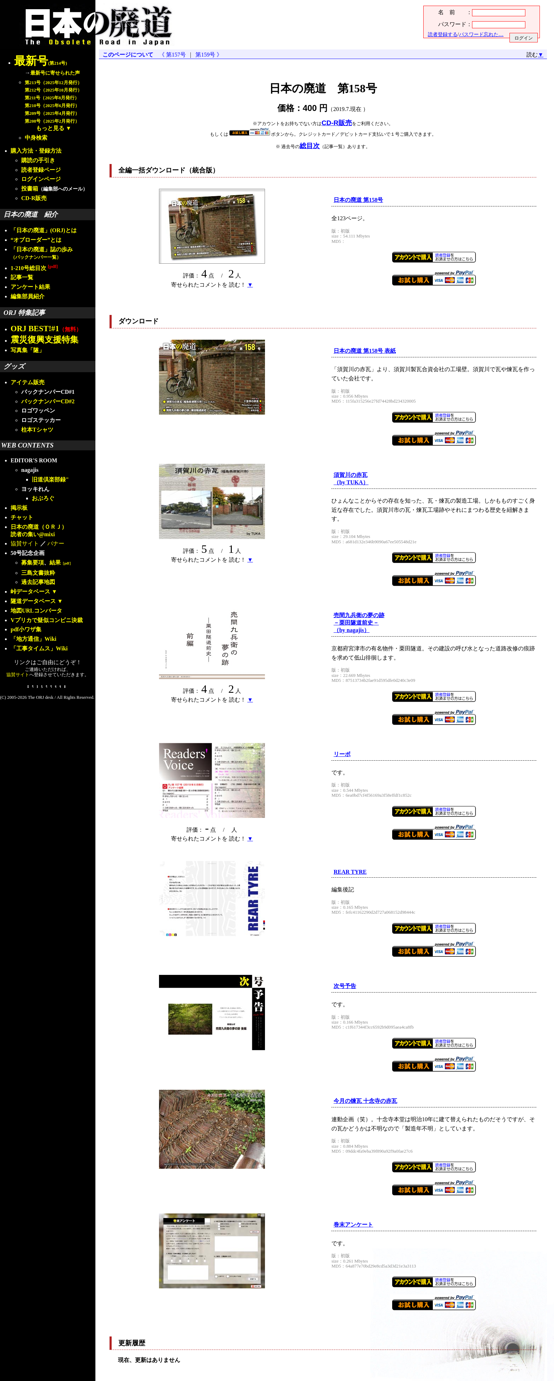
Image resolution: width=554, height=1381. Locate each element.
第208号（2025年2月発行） (52, 121)
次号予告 (345, 986)
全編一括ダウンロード (151, 170)
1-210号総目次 (34, 268)
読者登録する (443, 34)
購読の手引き (38, 160)
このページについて (127, 55)
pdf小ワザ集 (26, 629)
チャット (22, 517)
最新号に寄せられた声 (55, 73)
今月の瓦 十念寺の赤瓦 (365, 1101)
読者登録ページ (41, 170)
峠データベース (30, 592)
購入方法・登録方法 (36, 151)
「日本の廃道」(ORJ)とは (44, 230)
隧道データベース (33, 601)
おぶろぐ (43, 498)
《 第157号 (174, 55)
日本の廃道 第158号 (358, 200)
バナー (55, 543)
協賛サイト (25, 543)
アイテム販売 (28, 382)
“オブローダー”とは (36, 240)
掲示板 (19, 508)
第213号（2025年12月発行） (53, 82)
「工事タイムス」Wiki (39, 648)
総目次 (310, 146)
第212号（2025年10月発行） (53, 90)
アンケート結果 (30, 287)
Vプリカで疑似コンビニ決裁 (47, 620)
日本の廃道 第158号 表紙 (365, 351)
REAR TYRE (350, 872)
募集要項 (32, 563)
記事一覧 (22, 277)
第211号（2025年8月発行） (52, 97)
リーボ (342, 754)
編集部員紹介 (28, 296)
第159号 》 (207, 55)
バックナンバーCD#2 (48, 401)
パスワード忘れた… (481, 34)
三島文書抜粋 (38, 573)
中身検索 (36, 138)
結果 (61, 563)
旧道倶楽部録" (50, 479)
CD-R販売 (34, 198)
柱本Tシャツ (37, 430)
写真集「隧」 (28, 350)
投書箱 (29, 189)
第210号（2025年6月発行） (52, 105)
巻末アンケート (353, 1225)
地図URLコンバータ (36, 611)
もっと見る (50, 128)
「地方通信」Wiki (34, 639)
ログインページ (41, 179)
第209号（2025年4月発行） (52, 113)
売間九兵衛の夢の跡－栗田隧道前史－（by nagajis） (359, 622)
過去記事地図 (38, 582)
